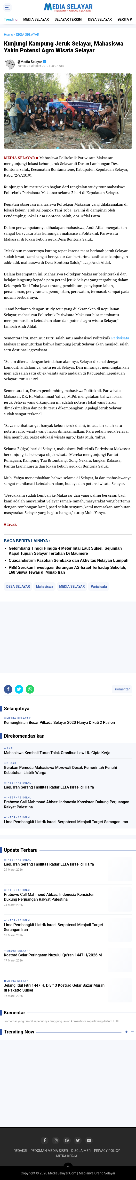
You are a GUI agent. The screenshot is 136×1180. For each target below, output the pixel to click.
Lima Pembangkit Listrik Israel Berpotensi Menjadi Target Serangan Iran (66, 822)
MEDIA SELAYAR (36, 19)
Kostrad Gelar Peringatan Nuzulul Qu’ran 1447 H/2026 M (53, 955)
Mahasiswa (44, 586)
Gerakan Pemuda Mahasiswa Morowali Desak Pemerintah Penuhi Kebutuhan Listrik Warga (60, 770)
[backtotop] (68, 1167)
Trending (10, 19)
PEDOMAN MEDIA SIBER (49, 1151)
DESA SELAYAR (100, 19)
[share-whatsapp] (30, 689)
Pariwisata (120, 338)
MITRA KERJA (67, 1156)
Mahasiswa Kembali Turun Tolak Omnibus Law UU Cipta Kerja (57, 752)
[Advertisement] (68, 637)
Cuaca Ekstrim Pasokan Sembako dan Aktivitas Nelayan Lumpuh (68, 560)
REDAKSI (20, 1151)
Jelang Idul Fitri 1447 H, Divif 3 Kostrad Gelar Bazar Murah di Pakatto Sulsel (54, 988)
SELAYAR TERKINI (68, 19)
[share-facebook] (8, 689)
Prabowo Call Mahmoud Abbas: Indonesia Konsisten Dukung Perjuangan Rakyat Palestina (66, 804)
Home (8, 35)
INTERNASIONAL (19, 860)
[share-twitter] (19, 689)
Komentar (122, 689)
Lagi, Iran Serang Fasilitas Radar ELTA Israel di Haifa (49, 787)
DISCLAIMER (81, 1151)
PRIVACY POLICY (107, 1151)
